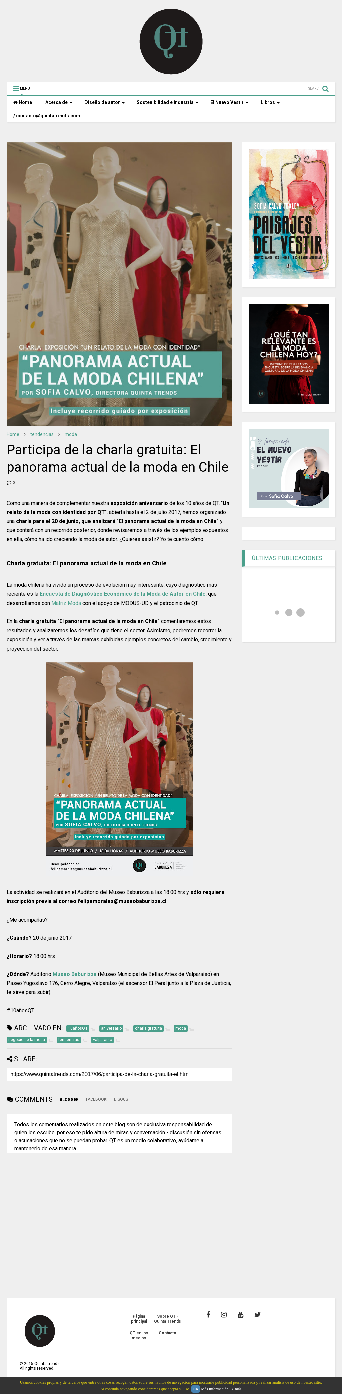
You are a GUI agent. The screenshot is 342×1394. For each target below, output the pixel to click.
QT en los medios (139, 1335)
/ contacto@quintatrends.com (46, 115)
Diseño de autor (104, 102)
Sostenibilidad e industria (168, 102)
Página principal (139, 1318)
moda (71, 434)
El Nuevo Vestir (229, 102)
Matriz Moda (66, 603)
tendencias (42, 434)
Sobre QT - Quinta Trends (167, 1318)
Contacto (167, 1333)
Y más (236, 1389)
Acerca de (59, 102)
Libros (270, 102)
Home (22, 102)
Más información (214, 1389)
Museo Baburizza (75, 974)
